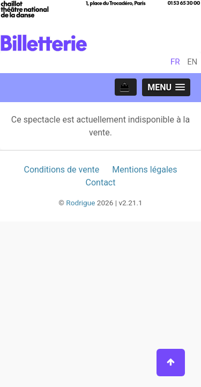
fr (175, 62)
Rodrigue (80, 202)
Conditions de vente (61, 169)
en (192, 62)
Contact (101, 182)
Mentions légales (144, 169)
